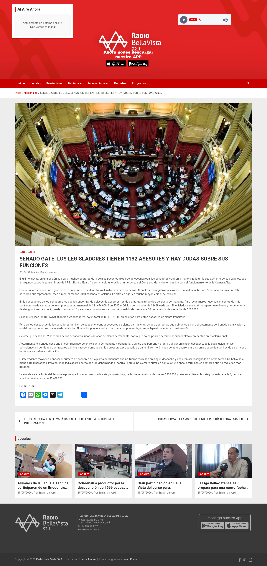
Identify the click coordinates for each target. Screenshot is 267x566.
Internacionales (98, 83)
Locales (35, 83)
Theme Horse (87, 559)
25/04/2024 (26, 272)
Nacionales (75, 83)
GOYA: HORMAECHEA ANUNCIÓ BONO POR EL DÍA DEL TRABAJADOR (200, 419)
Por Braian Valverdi (47, 272)
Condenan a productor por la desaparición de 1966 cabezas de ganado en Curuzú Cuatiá (102, 487)
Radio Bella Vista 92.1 (49, 559)
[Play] (183, 19)
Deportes (120, 83)
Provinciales (54, 83)
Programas (139, 83)
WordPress (130, 559)
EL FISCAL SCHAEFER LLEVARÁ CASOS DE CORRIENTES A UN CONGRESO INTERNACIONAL (69, 421)
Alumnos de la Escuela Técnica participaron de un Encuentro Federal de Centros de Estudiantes (43, 490)
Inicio (21, 83)
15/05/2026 (25, 492)
